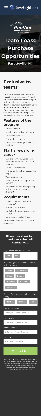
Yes (8, 256)
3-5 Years (11, 282)
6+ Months (22, 270)
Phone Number (10, 328)
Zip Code (7, 337)
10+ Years (11, 287)
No (16, 256)
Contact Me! (20, 351)
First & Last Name (11, 309)
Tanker (10, 302)
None (9, 270)
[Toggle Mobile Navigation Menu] (6, 7)
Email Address (10, 318)
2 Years (20, 276)
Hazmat (21, 302)
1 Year (9, 276)
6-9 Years (24, 282)
